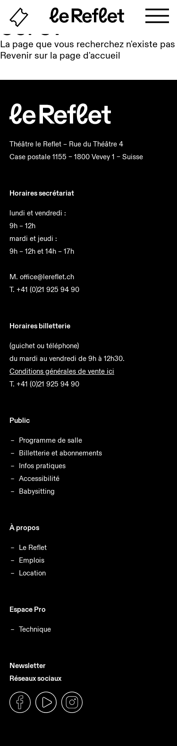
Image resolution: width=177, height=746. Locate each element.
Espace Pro (27, 609)
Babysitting (37, 491)
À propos (24, 527)
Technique (35, 629)
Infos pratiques (42, 465)
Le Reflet (33, 547)
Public (19, 420)
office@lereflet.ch (47, 276)
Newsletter (27, 665)
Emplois (31, 560)
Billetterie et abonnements (60, 452)
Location (32, 572)
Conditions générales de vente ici (61, 371)
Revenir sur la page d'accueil (60, 55)
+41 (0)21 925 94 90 (48, 289)
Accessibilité (39, 478)
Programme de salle (50, 440)
